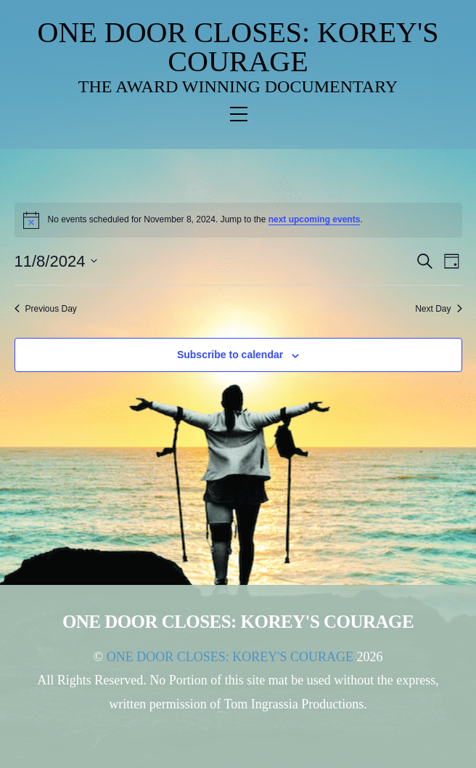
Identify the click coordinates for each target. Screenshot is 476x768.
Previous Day (46, 309)
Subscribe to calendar (230, 354)
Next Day (438, 309)
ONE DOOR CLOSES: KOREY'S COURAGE (238, 47)
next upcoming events (314, 219)
